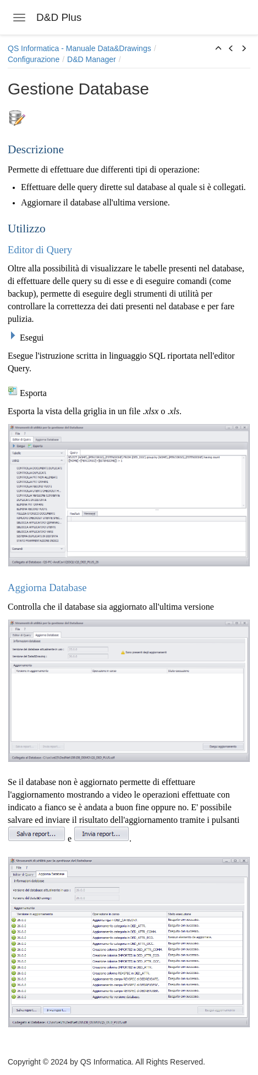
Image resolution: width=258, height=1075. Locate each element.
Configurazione (33, 59)
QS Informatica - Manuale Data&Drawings (79, 48)
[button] (218, 48)
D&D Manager (91, 59)
